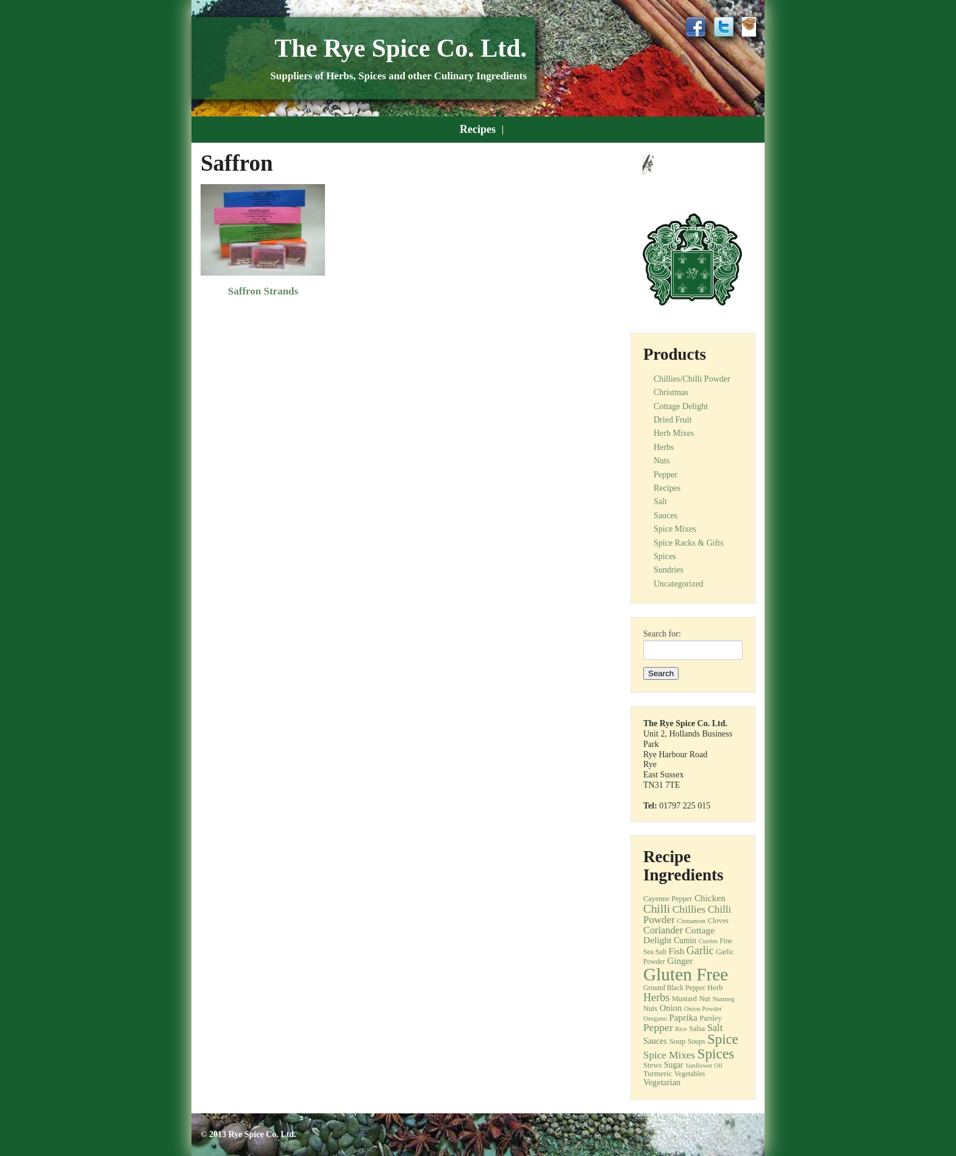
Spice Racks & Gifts (689, 543)
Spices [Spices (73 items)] (715, 1053)
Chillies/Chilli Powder (692, 379)
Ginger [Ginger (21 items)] (680, 960)
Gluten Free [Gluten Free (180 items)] (685, 974)
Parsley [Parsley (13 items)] (710, 1018)
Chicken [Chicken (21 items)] (710, 898)
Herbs (664, 447)
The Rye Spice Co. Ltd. (400, 48)
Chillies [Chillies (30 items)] (689, 909)
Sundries (668, 569)
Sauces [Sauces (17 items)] (655, 1041)
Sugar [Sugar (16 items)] (673, 1064)
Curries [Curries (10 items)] (708, 941)
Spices (665, 556)
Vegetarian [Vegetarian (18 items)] (661, 1082)
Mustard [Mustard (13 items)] (684, 998)
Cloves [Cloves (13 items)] (718, 920)
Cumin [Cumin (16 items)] (685, 940)
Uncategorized (679, 583)
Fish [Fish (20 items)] (677, 951)
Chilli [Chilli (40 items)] (656, 908)
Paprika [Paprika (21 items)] (683, 1017)
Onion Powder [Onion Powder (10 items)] (703, 1008)
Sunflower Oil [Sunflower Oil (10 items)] (703, 1065)
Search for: (662, 634)
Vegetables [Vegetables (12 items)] (689, 1074)
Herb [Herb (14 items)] (715, 987)
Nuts (661, 460)
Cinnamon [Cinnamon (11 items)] (691, 920)
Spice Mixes (675, 528)
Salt (660, 501)
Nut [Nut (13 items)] (704, 998)
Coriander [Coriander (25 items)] (663, 930)
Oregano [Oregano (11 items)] (655, 1018)
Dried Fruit (673, 419)
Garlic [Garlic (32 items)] (700, 950)
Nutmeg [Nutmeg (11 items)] (723, 998)
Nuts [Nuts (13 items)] (650, 1008)
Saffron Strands (263, 291)
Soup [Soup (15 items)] (677, 1041)
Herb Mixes (674, 433)
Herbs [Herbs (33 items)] (656, 997)
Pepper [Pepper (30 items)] (658, 1027)
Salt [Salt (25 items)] (714, 1027)
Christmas (671, 392)
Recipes (478, 129)
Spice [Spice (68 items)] (722, 1039)
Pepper (665, 474)
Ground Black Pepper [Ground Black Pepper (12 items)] (674, 988)
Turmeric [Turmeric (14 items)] (657, 1073)
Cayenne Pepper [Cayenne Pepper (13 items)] (667, 898)
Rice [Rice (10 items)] (681, 1029)
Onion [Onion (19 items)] (671, 1008)
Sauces (665, 515)
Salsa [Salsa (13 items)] (697, 1028)
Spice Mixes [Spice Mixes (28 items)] (669, 1055)
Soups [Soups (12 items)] (696, 1042)
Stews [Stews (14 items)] (652, 1065)
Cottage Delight (681, 406)
